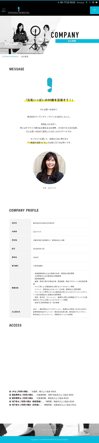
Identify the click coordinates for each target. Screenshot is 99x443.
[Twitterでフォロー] (90, 2)
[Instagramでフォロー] (93, 2)
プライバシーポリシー (49, 430)
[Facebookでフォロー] (87, 2)
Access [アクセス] (80, 3)
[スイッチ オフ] (94, 10)
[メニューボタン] (3, 10)
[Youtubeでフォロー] (96, 2)
